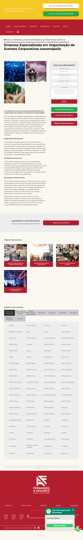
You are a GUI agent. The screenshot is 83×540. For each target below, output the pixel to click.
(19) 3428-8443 (6, 517)
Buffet (56, 26)
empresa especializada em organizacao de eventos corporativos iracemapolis (36, 42)
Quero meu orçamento (61, 222)
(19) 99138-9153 (22, 517)
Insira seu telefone (53, 518)
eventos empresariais (33, 40)
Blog (65, 26)
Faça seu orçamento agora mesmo (61, 6)
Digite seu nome (64, 68)
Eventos (33, 26)
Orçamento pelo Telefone (64, 115)
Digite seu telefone (64, 81)
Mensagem (64, 87)
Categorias (17, 40)
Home (8, 26)
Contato (9, 32)
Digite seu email (64, 75)
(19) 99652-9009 (14, 517)
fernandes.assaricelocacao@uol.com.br (40, 517)
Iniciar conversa (60, 525)
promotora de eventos (53, 40)
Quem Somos (20, 26)
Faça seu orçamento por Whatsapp (61, 13)
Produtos (45, 26)
